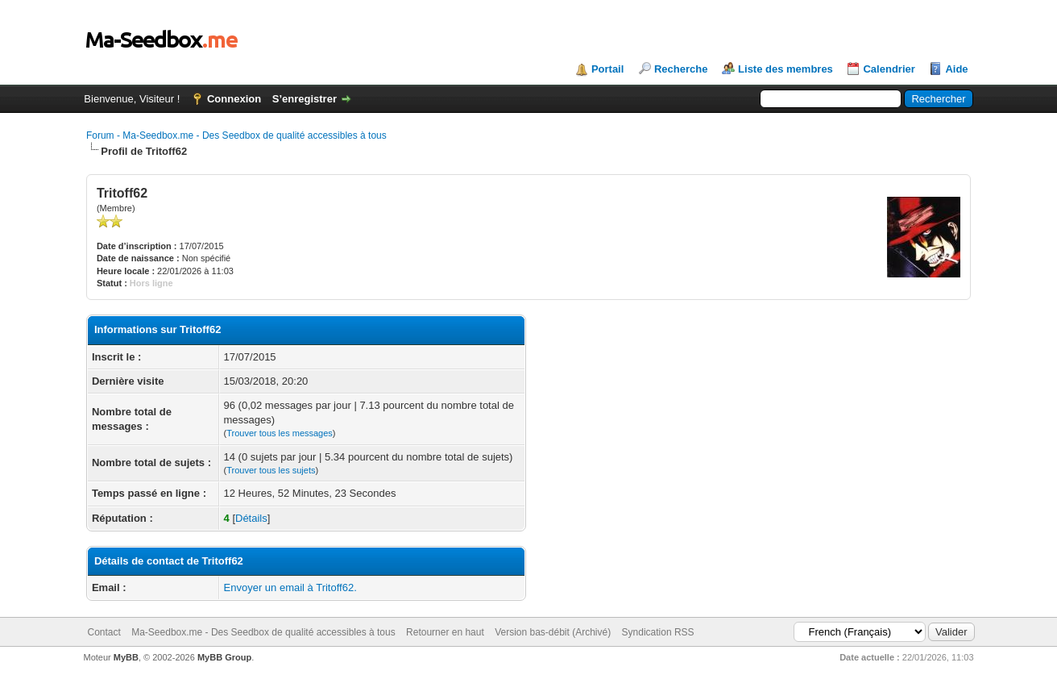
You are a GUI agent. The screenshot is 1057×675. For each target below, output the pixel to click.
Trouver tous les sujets (270, 470)
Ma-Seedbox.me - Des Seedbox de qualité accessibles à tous (263, 632)
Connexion (234, 99)
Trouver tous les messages (279, 433)
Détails (251, 518)
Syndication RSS (658, 632)
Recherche (680, 69)
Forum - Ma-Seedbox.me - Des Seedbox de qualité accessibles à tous (236, 135)
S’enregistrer (304, 99)
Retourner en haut (445, 632)
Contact (104, 632)
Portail (607, 69)
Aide (956, 69)
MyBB (126, 657)
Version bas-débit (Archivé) (553, 632)
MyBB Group (224, 657)
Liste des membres (785, 69)
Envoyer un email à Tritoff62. (290, 587)
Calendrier (888, 69)
